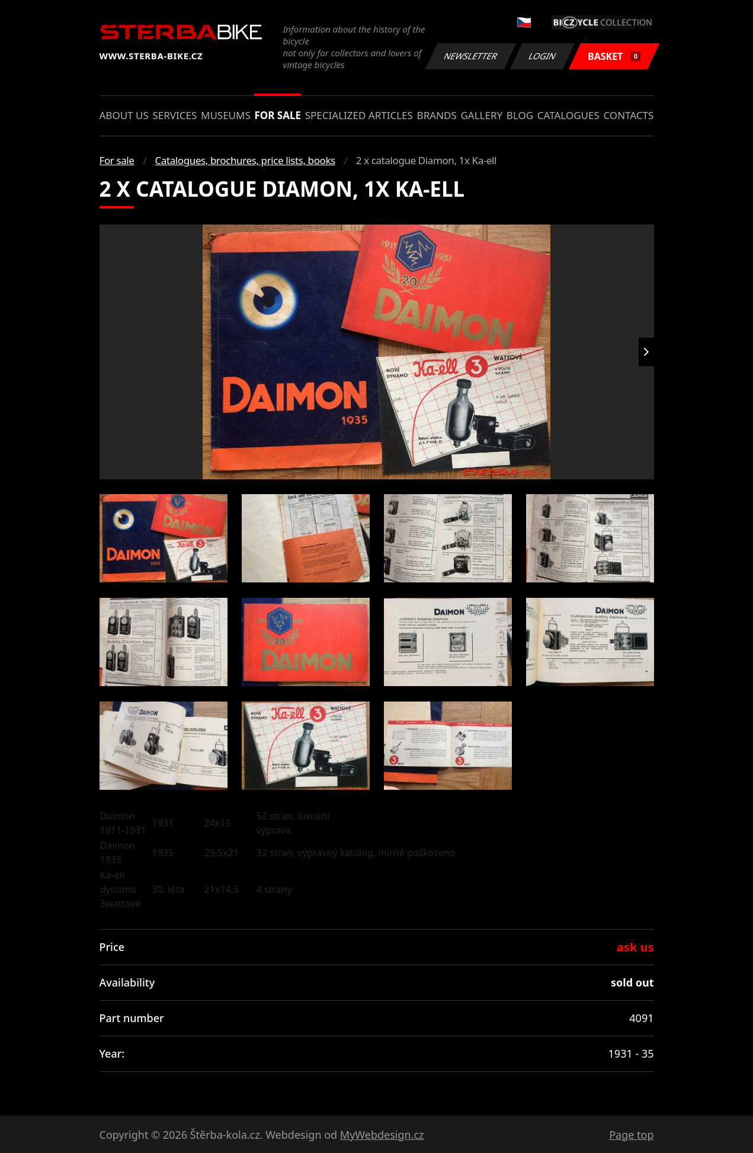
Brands (437, 115)
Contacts (628, 115)
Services (174, 115)
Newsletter (471, 56)
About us (124, 115)
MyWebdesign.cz (382, 1135)
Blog (520, 115)
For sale (277, 115)
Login (543, 56)
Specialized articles (359, 115)
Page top (631, 1135)
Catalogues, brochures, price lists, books (245, 160)
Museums (226, 115)
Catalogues (568, 115)
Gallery (481, 115)
